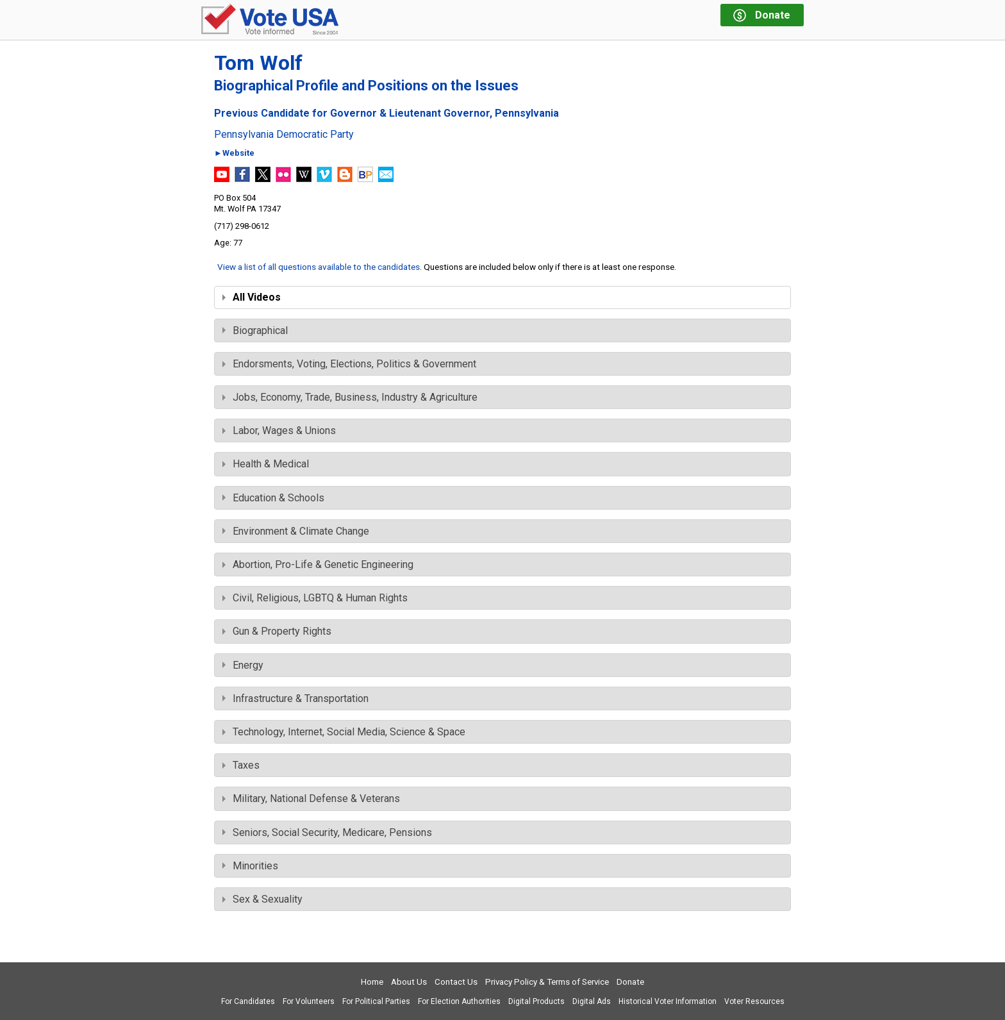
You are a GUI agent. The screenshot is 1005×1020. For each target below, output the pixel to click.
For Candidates (248, 1001)
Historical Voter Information (668, 1001)
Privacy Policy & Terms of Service (547, 982)
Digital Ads (591, 1001)
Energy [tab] (242, 665)
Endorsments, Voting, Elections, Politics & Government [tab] (349, 364)
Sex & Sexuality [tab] (262, 899)
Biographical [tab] (255, 330)
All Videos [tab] (251, 297)
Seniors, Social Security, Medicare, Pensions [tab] (327, 832)
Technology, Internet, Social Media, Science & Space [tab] (343, 732)
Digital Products (536, 1001)
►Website (234, 153)
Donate (630, 982)
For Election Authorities (459, 1001)
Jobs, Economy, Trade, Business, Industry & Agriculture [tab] (350, 397)
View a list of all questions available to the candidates (318, 267)
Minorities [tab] (250, 866)
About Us (409, 982)
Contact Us (456, 982)
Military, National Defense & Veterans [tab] (311, 798)
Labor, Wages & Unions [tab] (279, 430)
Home (372, 982)
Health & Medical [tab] (265, 464)
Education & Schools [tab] (273, 498)
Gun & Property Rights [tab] (276, 631)
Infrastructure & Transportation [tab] (295, 698)
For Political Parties (376, 1001)
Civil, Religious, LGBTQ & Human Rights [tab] (315, 598)
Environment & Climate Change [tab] (295, 531)
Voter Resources (754, 1001)
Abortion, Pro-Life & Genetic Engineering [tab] (317, 564)
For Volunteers (309, 1001)
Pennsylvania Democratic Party (284, 135)
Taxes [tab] (241, 765)
